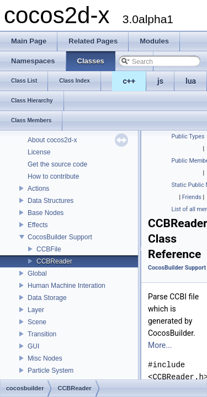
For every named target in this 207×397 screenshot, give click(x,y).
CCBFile (48, 249)
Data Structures (50, 201)
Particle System (50, 370)
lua (190, 81)
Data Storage (47, 298)
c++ (129, 81)
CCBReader (54, 261)
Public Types (188, 136)
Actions (38, 188)
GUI (33, 346)
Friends (191, 197)
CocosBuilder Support (60, 237)
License (39, 152)
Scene (37, 322)
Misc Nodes (45, 358)
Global (37, 273)
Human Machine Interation (66, 285)
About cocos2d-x (52, 140)
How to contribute (53, 176)
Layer (36, 310)
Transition (42, 334)
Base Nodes (45, 213)
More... (160, 345)
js (160, 81)
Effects (37, 225)
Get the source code (57, 164)
